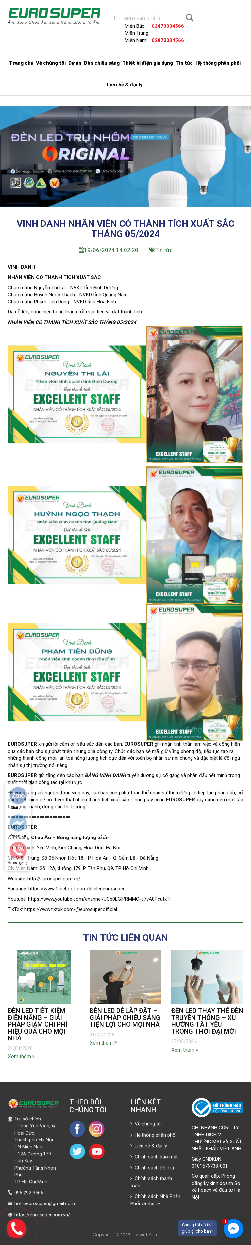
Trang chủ (21, 63)
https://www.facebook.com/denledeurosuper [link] (76, 891)
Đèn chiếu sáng (102, 63)
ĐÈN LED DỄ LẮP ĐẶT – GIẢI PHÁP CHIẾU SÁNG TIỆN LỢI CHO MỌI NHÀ (125, 1019)
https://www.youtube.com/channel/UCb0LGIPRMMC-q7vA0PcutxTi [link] (99, 901)
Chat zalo (18, 808)
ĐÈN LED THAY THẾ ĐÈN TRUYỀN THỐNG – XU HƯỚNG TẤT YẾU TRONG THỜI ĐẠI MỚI (207, 1023)
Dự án (74, 63)
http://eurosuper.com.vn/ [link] (53, 881)
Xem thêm (21, 1058)
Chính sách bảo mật (154, 1159)
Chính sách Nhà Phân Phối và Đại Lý (155, 1202)
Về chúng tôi (51, 63)
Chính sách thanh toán (151, 1184)
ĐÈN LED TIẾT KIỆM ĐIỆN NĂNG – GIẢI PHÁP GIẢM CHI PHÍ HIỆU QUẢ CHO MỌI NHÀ (37, 1026)
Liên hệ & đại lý (124, 85)
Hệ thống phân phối (218, 63)
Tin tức (184, 63)
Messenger (17, 835)
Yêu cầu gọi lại (18, 863)
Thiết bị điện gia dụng (147, 63)
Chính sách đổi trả (152, 1169)
